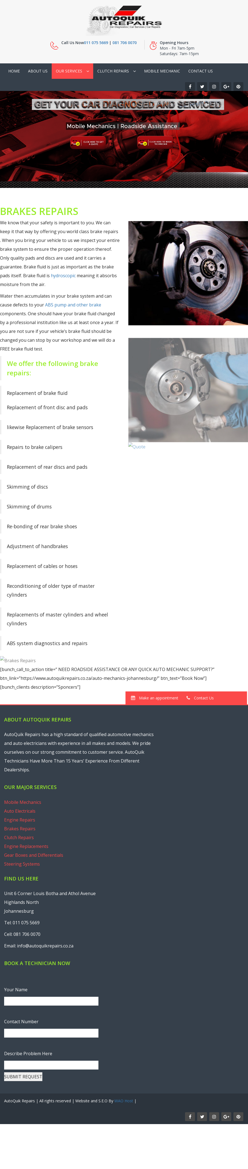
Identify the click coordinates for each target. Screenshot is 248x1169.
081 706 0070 (124, 42)
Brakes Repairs (19, 829)
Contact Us (200, 71)
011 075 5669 (96, 42)
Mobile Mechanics (22, 802)
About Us (38, 71)
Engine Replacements (26, 846)
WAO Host (123, 1100)
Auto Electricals (19, 811)
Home (14, 71)
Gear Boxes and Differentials (33, 855)
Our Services (69, 71)
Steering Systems (22, 864)
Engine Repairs (19, 820)
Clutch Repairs (113, 71)
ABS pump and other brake (72, 305)
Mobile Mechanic (162, 71)
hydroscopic (63, 276)
